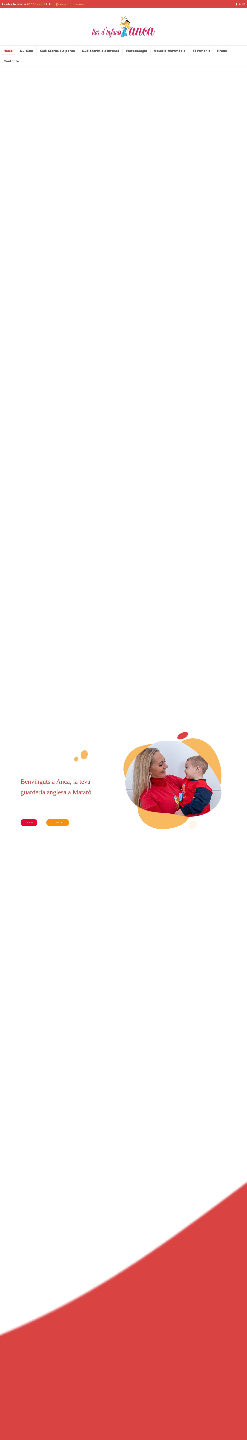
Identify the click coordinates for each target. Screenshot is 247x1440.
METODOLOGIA (58, 822)
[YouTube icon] (240, 4)
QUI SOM (29, 822)
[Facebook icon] (236, 4)
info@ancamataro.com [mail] (67, 4)
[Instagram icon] (243, 4)
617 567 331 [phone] (36, 4)
